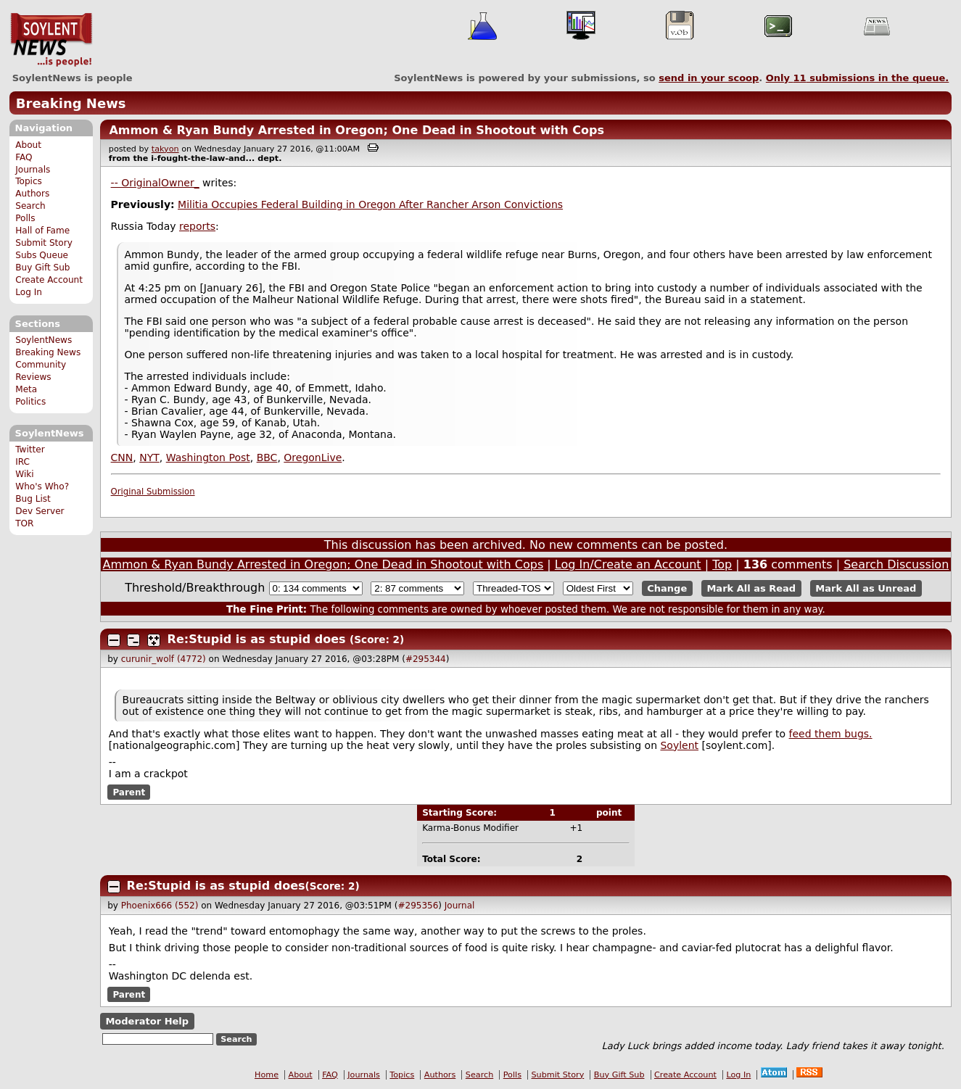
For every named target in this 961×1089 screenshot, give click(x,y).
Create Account (49, 280)
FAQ (23, 157)
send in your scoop (709, 78)
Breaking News (71, 103)
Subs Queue (41, 255)
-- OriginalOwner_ (155, 183)
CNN (122, 457)
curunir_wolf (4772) (163, 659)
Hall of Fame (42, 230)
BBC (267, 457)
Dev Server (39, 511)
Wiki (24, 474)
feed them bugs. (831, 734)
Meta (26, 389)
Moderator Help (147, 1021)
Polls (25, 218)
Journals (32, 170)
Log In (28, 292)
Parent (128, 792)
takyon (165, 149)
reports (197, 226)
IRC (22, 462)
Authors (32, 194)
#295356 (417, 905)
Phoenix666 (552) (160, 905)
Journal (460, 905)
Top (722, 564)
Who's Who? (42, 486)
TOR (24, 523)
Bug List (33, 499)
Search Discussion (896, 564)
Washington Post (208, 457)
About (28, 145)
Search (30, 206)
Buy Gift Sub (42, 267)
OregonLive (313, 457)
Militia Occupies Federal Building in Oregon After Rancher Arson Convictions (370, 204)
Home (267, 1075)
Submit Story (44, 243)
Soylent (679, 745)
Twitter (29, 449)
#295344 (425, 659)
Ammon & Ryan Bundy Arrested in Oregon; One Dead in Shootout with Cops (356, 130)
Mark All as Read (751, 588)
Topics (28, 181)
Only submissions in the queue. (857, 78)
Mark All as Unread (865, 588)
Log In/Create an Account (628, 564)
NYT (149, 457)
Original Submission (153, 491)
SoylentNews (51, 40)
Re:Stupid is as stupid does (257, 639)
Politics (30, 402)
